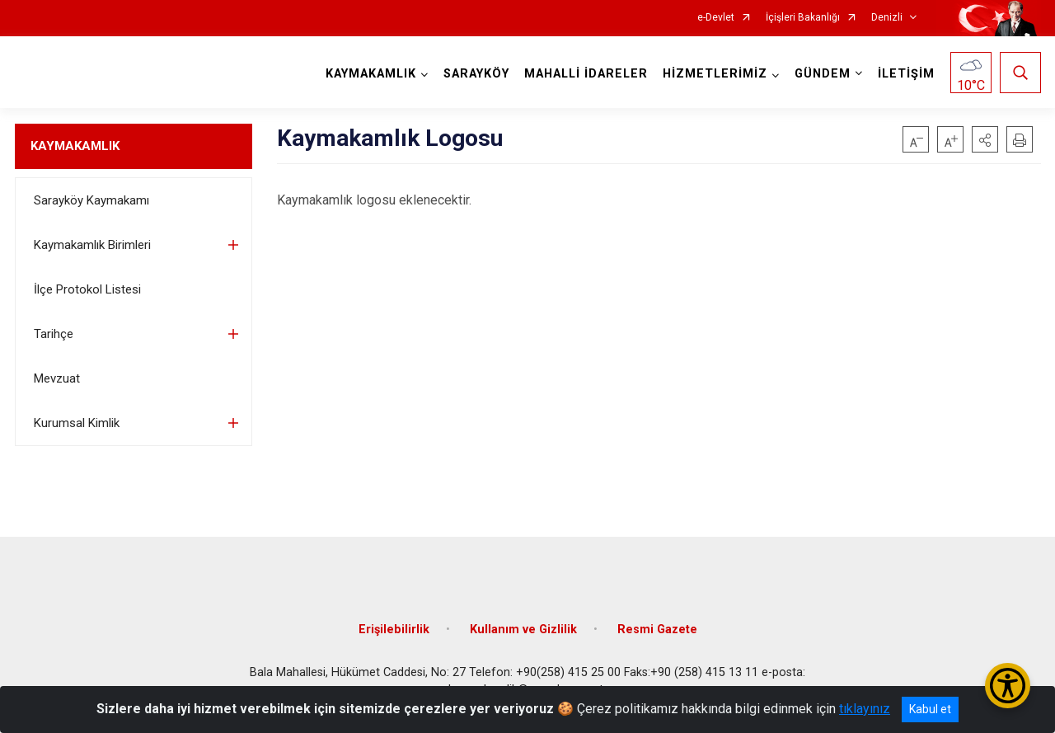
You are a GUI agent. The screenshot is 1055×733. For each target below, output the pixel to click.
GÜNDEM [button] (823, 74)
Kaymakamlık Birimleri (92, 244)
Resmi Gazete (657, 630)
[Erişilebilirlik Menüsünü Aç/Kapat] (1007, 685)
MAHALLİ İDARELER (586, 74)
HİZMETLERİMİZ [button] (715, 74)
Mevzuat (57, 378)
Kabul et (930, 709)
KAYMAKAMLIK (75, 146)
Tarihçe (53, 334)
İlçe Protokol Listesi (87, 289)
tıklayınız (864, 709)
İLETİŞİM (906, 74)
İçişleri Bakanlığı (803, 17)
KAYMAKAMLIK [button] (371, 74)
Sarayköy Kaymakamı (91, 200)
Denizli (887, 17)
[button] (985, 139)
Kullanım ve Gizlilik (523, 630)
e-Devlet (715, 17)
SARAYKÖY (476, 74)
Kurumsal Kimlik (77, 423)
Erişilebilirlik (394, 630)
